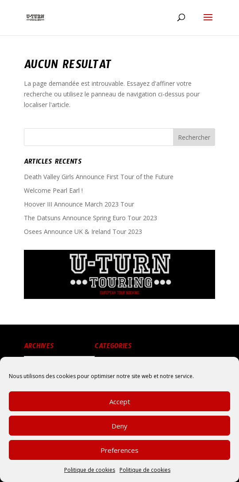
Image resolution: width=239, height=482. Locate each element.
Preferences (119, 455)
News (109, 361)
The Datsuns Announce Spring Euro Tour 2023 (90, 218)
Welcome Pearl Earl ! (53, 190)
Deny (119, 430)
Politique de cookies (89, 474)
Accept (119, 406)
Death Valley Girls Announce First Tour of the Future (98, 176)
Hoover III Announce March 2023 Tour (79, 204)
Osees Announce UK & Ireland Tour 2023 (83, 231)
